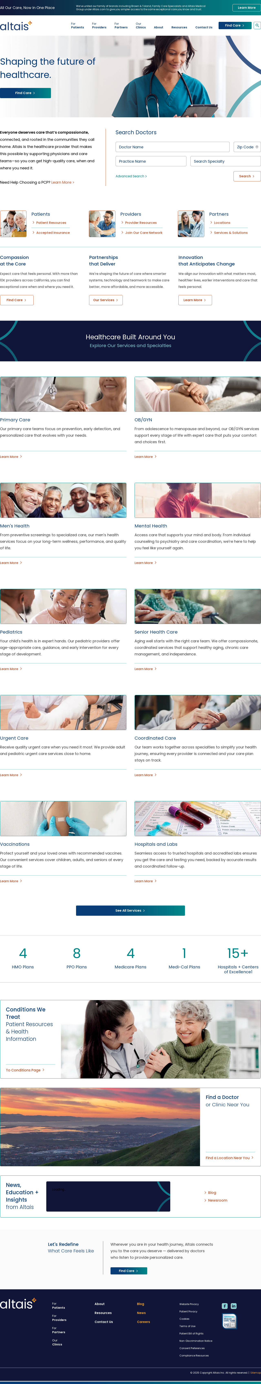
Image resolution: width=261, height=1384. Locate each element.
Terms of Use (187, 1326)
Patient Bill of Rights (191, 1333)
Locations (219, 222)
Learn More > (62, 182)
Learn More (247, 8)
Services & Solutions (228, 232)
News (141, 1313)
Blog (209, 1192)
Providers (99, 25)
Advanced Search (132, 176)
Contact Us (203, 27)
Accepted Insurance (50, 232)
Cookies (184, 1319)
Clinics (141, 25)
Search (247, 176)
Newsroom (215, 1200)
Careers (143, 1322)
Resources (179, 27)
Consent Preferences (192, 1348)
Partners (121, 25)
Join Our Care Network (141, 232)
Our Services (106, 300)
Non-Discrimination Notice (195, 1341)
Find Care (235, 25)
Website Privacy (189, 1304)
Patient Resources (48, 222)
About (158, 27)
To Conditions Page (25, 1070)
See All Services (130, 910)
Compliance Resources (194, 1355)
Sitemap (255, 1372)
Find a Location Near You (230, 1157)
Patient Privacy (188, 1311)
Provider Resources (138, 222)
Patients (77, 25)
